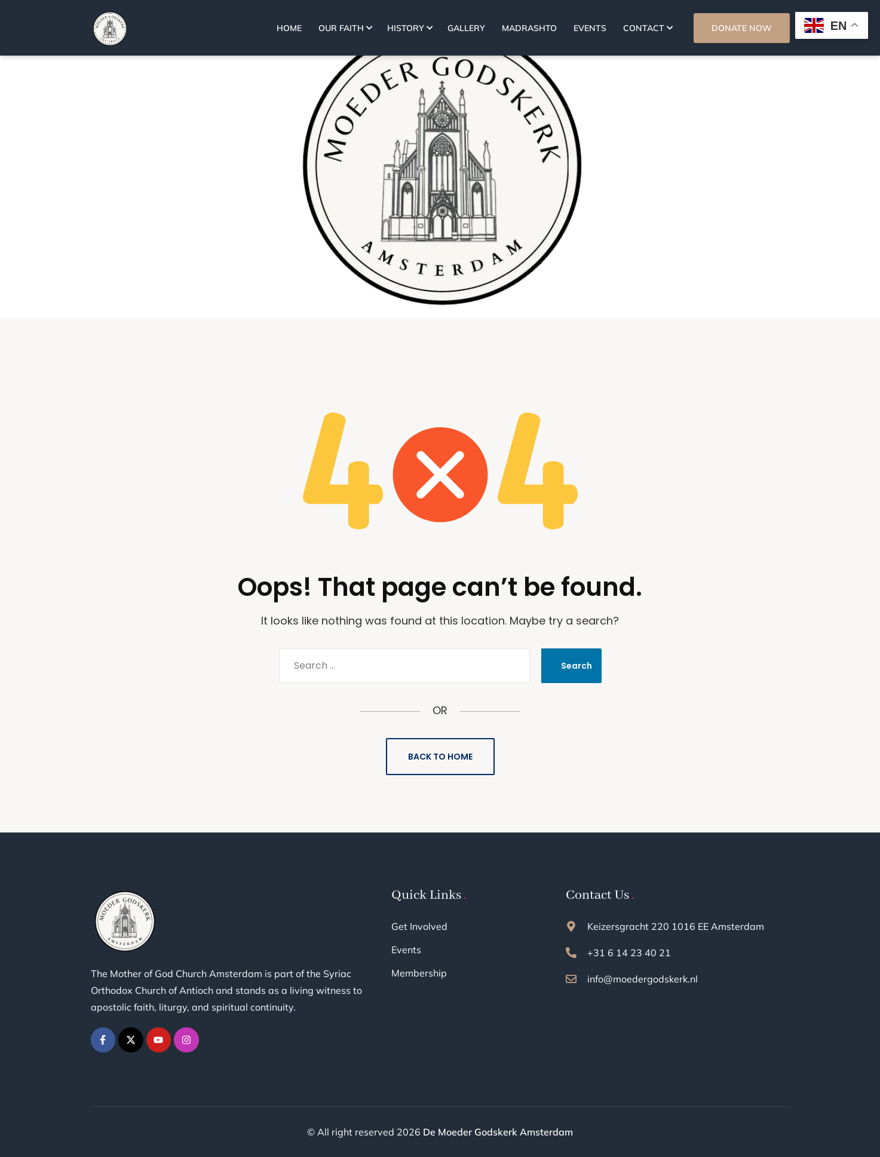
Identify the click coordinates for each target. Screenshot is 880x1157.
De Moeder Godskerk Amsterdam (498, 1132)
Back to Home (440, 757)
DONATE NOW (742, 28)
